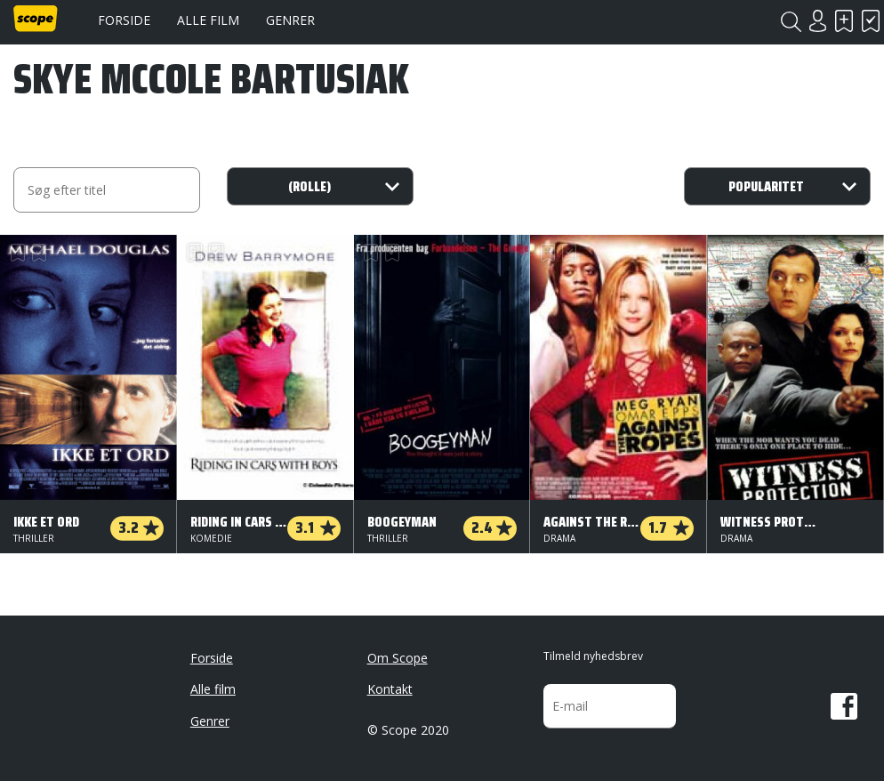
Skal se (844, 21)
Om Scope (397, 657)
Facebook (844, 706)
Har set (870, 21)
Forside (124, 20)
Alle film (208, 20)
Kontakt (390, 688)
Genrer (290, 20)
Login (817, 21)
